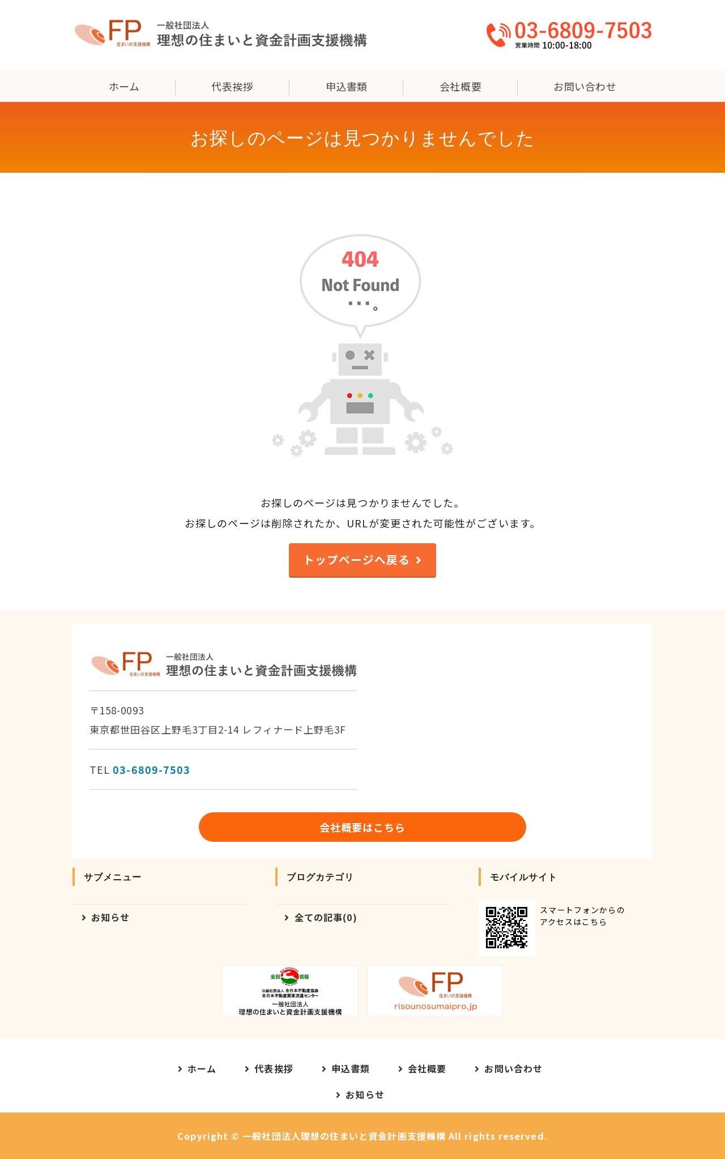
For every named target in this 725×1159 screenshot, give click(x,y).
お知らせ (110, 917)
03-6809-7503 (151, 769)
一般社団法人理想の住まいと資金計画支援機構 (344, 1136)
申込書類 (347, 86)
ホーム (124, 86)
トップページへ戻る (357, 559)
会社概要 (460, 86)
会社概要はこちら (362, 827)
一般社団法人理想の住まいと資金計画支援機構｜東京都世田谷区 (219, 35)
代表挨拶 (232, 86)
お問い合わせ (584, 86)
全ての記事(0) (326, 917)
